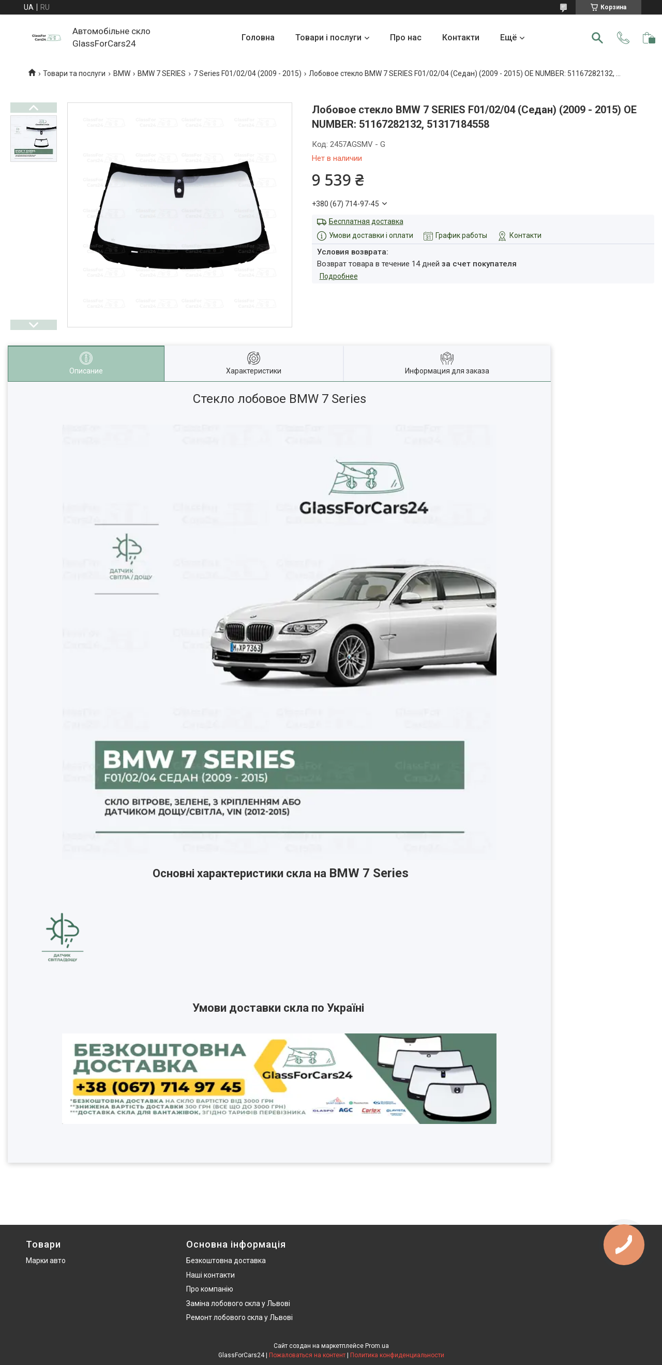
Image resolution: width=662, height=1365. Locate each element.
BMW (121, 73)
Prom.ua (377, 1345)
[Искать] (597, 37)
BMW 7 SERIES (162, 73)
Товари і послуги (328, 37)
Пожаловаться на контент (307, 1355)
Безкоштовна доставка (226, 1260)
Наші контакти (210, 1275)
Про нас (406, 37)
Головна (258, 37)
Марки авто (46, 1260)
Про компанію (209, 1289)
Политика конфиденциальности (397, 1355)
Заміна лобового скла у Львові (238, 1303)
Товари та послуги (74, 73)
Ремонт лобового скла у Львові (239, 1317)
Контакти (460, 37)
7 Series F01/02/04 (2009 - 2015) (247, 73)
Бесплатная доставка (366, 221)
